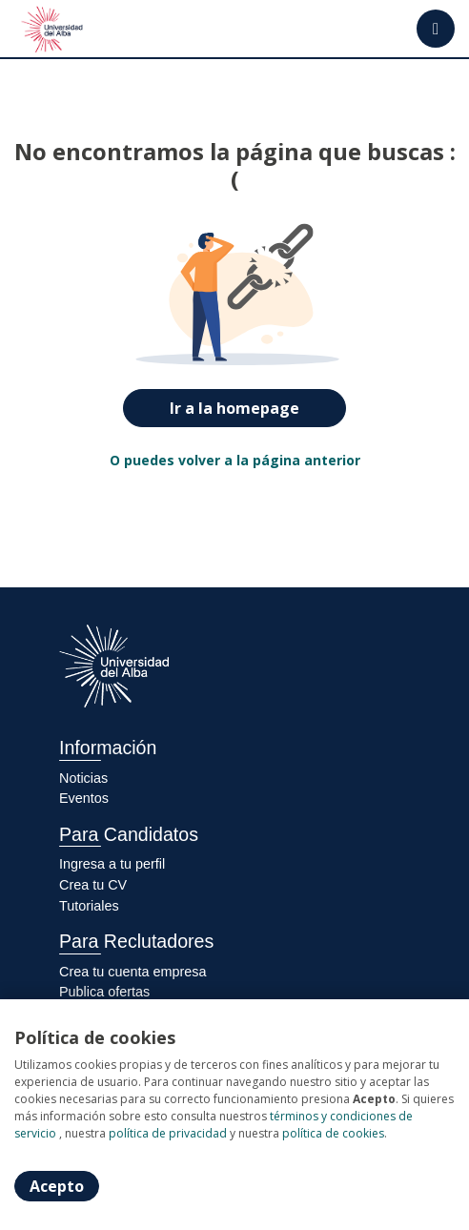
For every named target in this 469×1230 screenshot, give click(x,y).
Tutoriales (89, 905)
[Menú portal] (436, 29)
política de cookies (333, 1133)
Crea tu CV (93, 884)
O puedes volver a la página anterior (235, 460)
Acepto (57, 1186)
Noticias (83, 778)
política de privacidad (168, 1133)
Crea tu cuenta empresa (132, 971)
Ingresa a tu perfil (112, 863)
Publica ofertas (104, 991)
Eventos (84, 798)
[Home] (53, 28)
